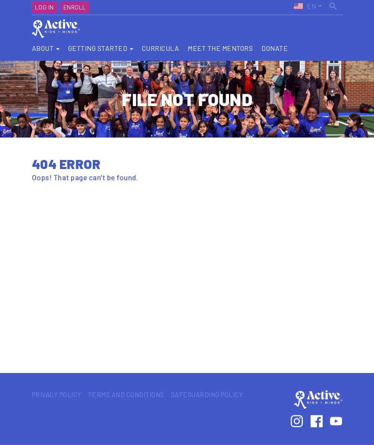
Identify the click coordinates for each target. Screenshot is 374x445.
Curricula (160, 48)
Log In (44, 7)
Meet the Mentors (220, 48)
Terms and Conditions (126, 394)
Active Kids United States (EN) (304, 6)
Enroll (74, 7)
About (46, 48)
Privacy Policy (57, 394)
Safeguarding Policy (207, 394)
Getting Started (100, 48)
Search (334, 4)
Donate (274, 48)
